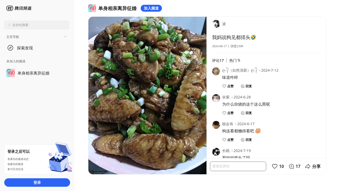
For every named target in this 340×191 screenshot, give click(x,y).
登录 (37, 182)
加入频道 (151, 8)
